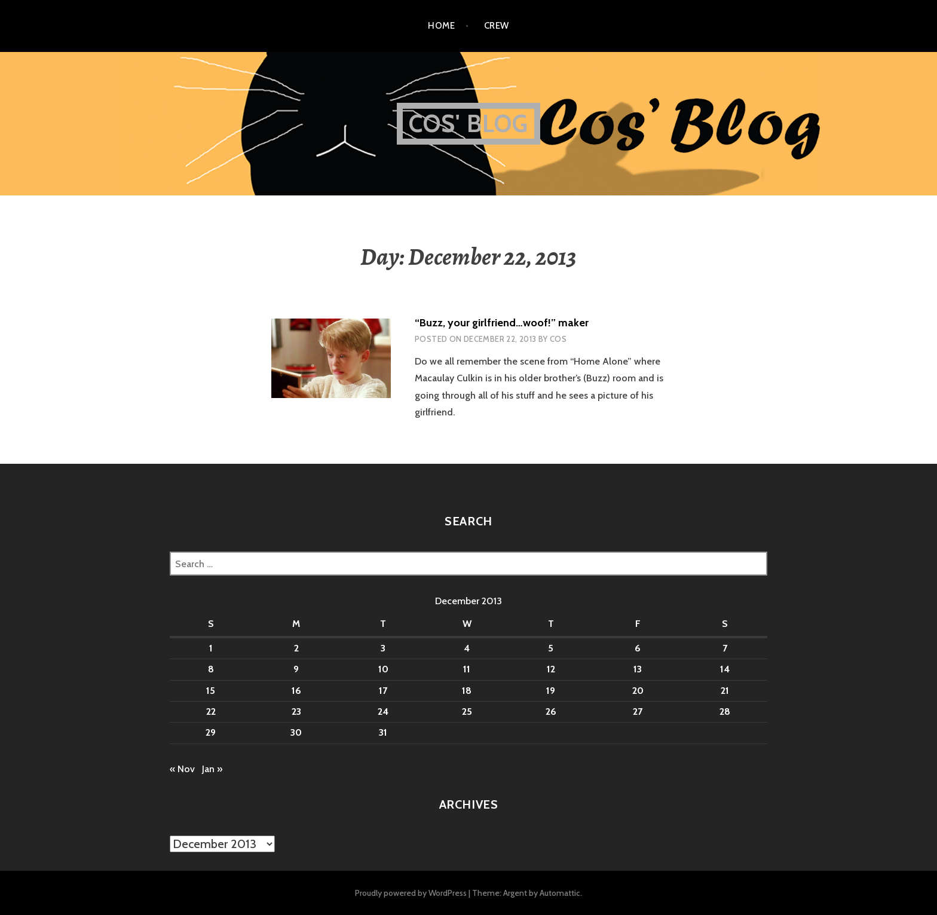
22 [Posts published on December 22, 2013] (211, 711)
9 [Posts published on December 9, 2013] (296, 669)
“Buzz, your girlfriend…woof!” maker (502, 322)
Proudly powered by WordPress (411, 893)
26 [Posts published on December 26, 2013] (551, 711)
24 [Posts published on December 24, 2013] (383, 711)
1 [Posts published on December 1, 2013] (211, 648)
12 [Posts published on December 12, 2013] (551, 669)
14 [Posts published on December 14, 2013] (725, 669)
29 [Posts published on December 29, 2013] (211, 732)
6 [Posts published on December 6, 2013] (638, 648)
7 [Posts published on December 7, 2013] (724, 648)
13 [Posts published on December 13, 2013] (637, 669)
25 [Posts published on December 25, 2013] (467, 711)
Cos (558, 339)
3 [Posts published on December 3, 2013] (383, 648)
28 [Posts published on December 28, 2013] (724, 711)
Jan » (212, 769)
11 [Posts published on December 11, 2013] (466, 669)
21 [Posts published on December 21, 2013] (725, 690)
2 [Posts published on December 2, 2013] (296, 648)
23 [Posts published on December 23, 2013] (296, 711)
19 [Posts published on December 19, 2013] (550, 690)
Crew (496, 25)
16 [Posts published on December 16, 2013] (296, 690)
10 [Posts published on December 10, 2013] (383, 669)
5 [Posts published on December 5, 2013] (550, 648)
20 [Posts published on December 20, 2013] (638, 690)
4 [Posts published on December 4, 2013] (467, 648)
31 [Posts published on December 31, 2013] (383, 732)
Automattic (560, 893)
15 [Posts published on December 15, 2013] (210, 690)
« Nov (182, 769)
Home (441, 25)
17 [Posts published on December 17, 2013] (383, 690)
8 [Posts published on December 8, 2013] (211, 669)
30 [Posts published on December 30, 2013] (296, 732)
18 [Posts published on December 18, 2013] (466, 690)
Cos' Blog (469, 123)
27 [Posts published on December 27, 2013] (637, 711)
